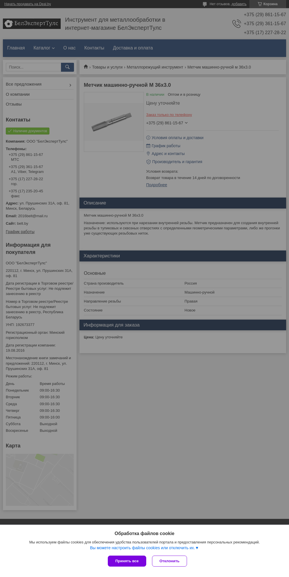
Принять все (127, 561)
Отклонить (169, 561)
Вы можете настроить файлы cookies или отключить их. (142, 547)
